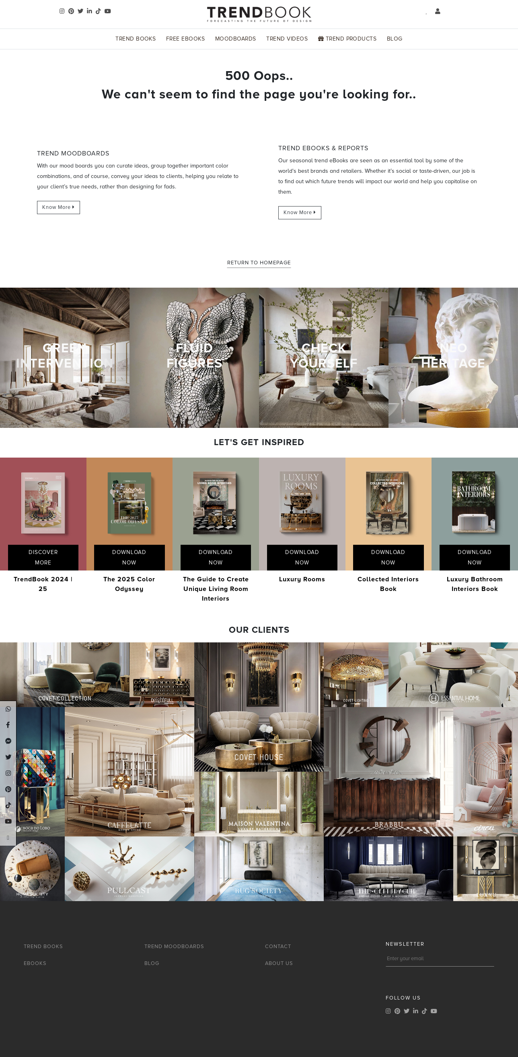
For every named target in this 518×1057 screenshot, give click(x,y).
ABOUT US (279, 963)
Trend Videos (287, 38)
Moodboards (235, 38)
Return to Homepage (259, 263)
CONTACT (278, 946)
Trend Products (347, 38)
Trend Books (135, 38)
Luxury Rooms (302, 579)
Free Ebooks (185, 38)
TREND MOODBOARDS (174, 946)
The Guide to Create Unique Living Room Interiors (216, 589)
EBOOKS (35, 963)
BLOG (151, 963)
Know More (58, 207)
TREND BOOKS (43, 946)
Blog (395, 38)
